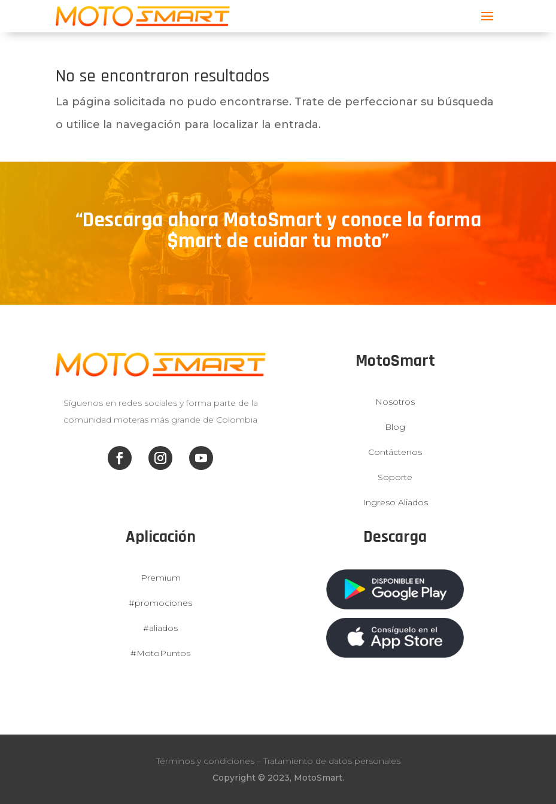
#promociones (160, 602)
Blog (395, 426)
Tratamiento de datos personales (331, 761)
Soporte (395, 477)
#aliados (160, 628)
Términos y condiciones (205, 761)
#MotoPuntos (160, 653)
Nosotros (395, 401)
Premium (161, 577)
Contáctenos (395, 452)
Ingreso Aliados (395, 502)
